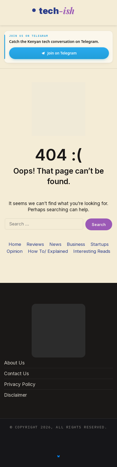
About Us (14, 363)
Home (15, 244)
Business (76, 244)
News (55, 244)
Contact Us (16, 373)
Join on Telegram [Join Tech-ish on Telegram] (58, 53)
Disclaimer (15, 395)
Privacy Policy (19, 384)
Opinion (15, 251)
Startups (99, 244)
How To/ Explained (48, 251)
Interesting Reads (91, 251)
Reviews (35, 244)
